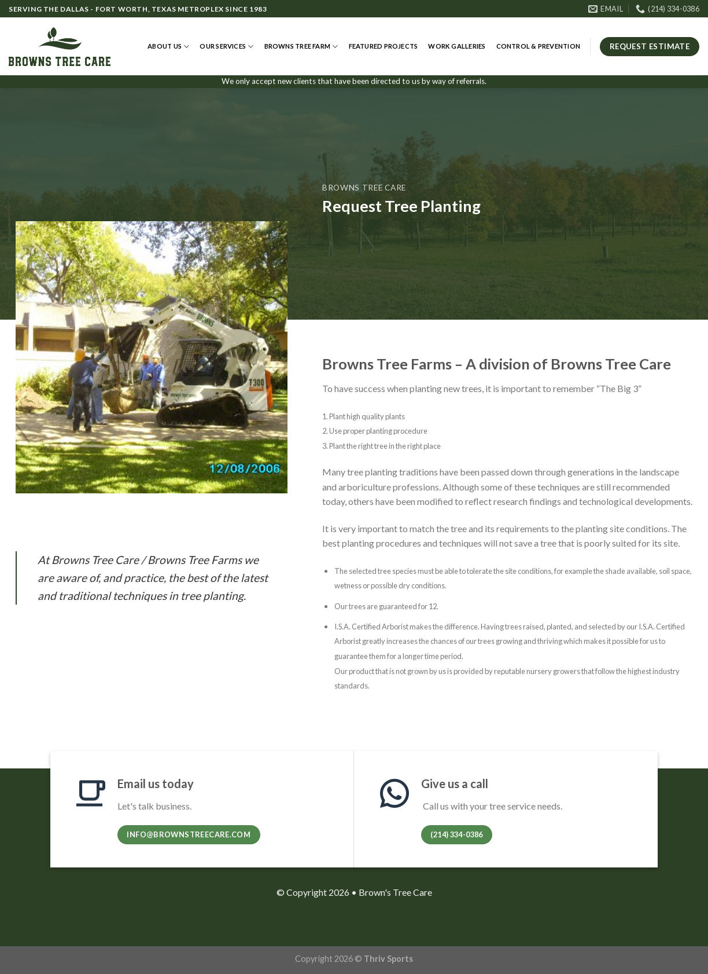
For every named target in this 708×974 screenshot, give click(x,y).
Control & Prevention (538, 46)
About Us (168, 46)
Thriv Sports (388, 959)
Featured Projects (383, 46)
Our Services (226, 46)
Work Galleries (456, 46)
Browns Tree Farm (301, 46)
